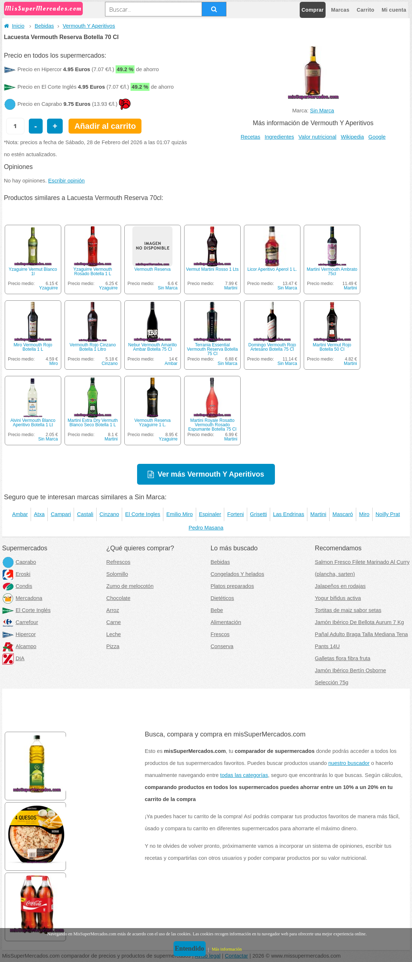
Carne (113, 622)
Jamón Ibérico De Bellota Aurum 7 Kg (359, 622)
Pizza (113, 646)
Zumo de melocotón (130, 586)
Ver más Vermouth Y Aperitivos (211, 474)
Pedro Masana (205, 528)
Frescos (220, 634)
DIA (13, 658)
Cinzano (110, 363)
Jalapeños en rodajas (340, 586)
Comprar (313, 10)
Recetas (250, 137)
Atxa (39, 514)
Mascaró (343, 514)
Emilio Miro (179, 514)
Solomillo (117, 574)
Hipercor (19, 634)
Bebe (217, 610)
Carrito (365, 10)
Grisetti (258, 514)
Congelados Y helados (237, 574)
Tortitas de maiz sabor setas (348, 610)
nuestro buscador (348, 763)
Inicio (14, 26)
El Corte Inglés (26, 610)
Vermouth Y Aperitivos (89, 26)
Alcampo (19, 646)
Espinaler (210, 514)
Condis (17, 586)
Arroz (112, 610)
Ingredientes (279, 137)
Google (376, 137)
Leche (113, 634)
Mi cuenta (394, 10)
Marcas (340, 10)
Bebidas (44, 26)
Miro (53, 363)
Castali (85, 514)
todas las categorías (244, 775)
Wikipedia (352, 137)
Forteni (235, 514)
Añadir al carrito (105, 126)
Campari (61, 514)
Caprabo (19, 562)
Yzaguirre (48, 288)
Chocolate (118, 598)
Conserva (222, 646)
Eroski (16, 574)
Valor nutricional (318, 137)
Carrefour (20, 622)
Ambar (170, 363)
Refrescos (118, 562)
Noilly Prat (388, 514)
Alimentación (226, 622)
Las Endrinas (288, 514)
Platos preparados (232, 586)
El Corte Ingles (142, 514)
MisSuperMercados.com (43, 8)
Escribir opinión (66, 181)
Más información (227, 949)
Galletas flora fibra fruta (342, 658)
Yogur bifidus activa (338, 598)
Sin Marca (322, 110)
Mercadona (22, 598)
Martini (230, 288)
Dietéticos (222, 598)
